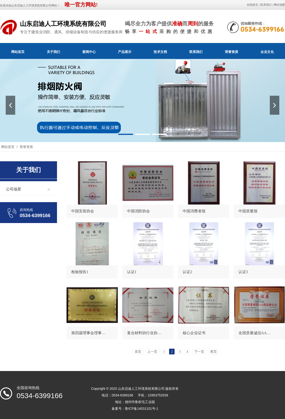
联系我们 (266, 4)
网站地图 (279, 4)
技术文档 (160, 52)
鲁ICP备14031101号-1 (141, 408)
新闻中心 (89, 52)
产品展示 (124, 52)
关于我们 (53, 52)
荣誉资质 (231, 52)
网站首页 (17, 52)
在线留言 (252, 4)
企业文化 (267, 52)
